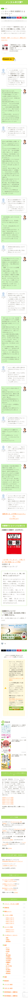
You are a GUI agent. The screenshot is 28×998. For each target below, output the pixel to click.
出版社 (15, 939)
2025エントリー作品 (7, 797)
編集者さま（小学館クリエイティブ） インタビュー (14, 516)
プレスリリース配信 (7, 839)
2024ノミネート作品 (7, 799)
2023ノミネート (15, 920)
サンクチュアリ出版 (7, 879)
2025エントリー (15, 929)
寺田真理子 (15, 959)
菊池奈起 (15, 973)
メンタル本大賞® (14, 2)
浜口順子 (15, 969)
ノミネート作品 (14, 915)
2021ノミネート (15, 923)
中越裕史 (15, 971)
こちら (10, 848)
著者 (2, 8)
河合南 (15, 951)
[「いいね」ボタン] (2, 644)
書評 (14, 945)
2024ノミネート (15, 918)
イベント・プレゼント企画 (14, 904)
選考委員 (15, 941)
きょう (15, 948)
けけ (15, 953)
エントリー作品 (14, 927)
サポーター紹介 (14, 988)
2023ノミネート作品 (7, 800)
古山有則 (15, 960)
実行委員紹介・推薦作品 (14, 995)
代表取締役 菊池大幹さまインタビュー (12, 861)
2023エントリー (15, 931)
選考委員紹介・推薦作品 (14, 992)
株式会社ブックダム (7, 888)
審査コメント (14, 911)
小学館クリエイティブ (8, 884)
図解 (14, 977)
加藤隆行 (15, 962)
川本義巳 (15, 957)
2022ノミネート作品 (7, 802)
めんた (15, 968)
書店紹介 (14, 980)
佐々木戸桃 (15, 966)
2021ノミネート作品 (7, 803)
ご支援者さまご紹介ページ (9, 865)
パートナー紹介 (14, 984)
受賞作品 (14, 907)
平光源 (15, 949)
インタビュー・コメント (14, 935)
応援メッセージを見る (11, 881)
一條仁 (15, 964)
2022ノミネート (15, 921)
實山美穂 (15, 955)
